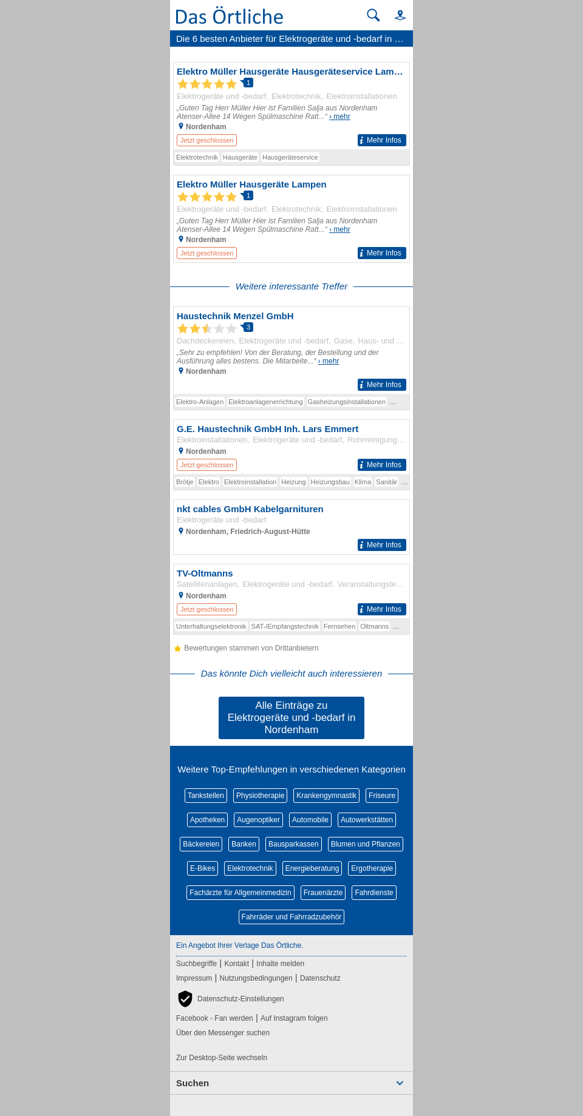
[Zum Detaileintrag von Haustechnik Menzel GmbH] (291, 350)
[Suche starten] (373, 15)
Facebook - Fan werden (214, 1018)
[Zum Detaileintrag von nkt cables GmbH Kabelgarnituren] (291, 527)
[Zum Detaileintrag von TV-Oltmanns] (291, 591)
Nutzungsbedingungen (256, 978)
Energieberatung (312, 868)
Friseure (382, 795)
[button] (395, 14)
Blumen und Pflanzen (365, 844)
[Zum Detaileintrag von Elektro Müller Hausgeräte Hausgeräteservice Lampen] (291, 106)
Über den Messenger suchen (223, 1033)
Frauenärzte (323, 892)
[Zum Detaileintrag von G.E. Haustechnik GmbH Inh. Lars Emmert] (291, 447)
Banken (243, 844)
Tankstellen (206, 795)
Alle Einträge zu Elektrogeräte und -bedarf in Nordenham (292, 718)
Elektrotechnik (250, 868)
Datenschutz (320, 978)
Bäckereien (201, 844)
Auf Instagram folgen (294, 1018)
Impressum (194, 978)
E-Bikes (202, 868)
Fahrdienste (374, 892)
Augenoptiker (258, 820)
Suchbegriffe (196, 963)
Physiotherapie (260, 795)
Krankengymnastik (326, 795)
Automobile (310, 820)
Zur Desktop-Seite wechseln (221, 1057)
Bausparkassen (293, 844)
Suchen (192, 1083)
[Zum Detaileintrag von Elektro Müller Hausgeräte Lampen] (291, 218)
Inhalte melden (280, 963)
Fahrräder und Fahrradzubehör (292, 917)
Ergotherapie (372, 868)
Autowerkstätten (367, 820)
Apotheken (207, 820)
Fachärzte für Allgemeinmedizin (240, 892)
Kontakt (236, 963)
